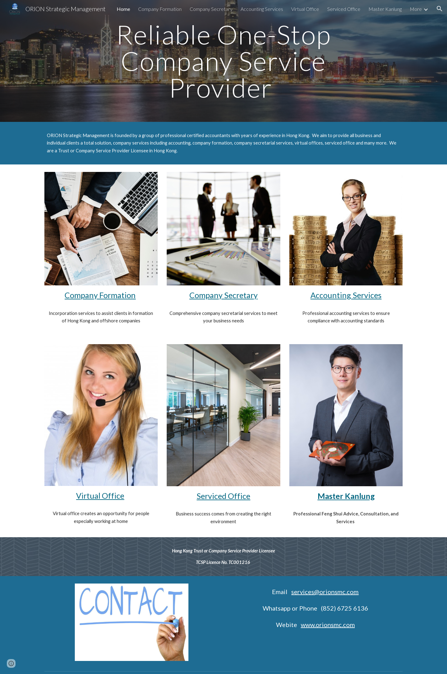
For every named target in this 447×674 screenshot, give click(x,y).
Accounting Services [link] (262, 9)
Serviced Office (223, 496)
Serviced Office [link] (343, 9)
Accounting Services (346, 295)
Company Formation (100, 295)
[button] (439, 8)
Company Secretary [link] (211, 9)
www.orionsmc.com (328, 624)
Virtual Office (100, 495)
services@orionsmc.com (325, 591)
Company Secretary (223, 295)
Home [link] (123, 9)
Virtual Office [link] (305, 9)
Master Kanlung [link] (385, 9)
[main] (223, 61)
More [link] (416, 9)
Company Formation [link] (160, 9)
